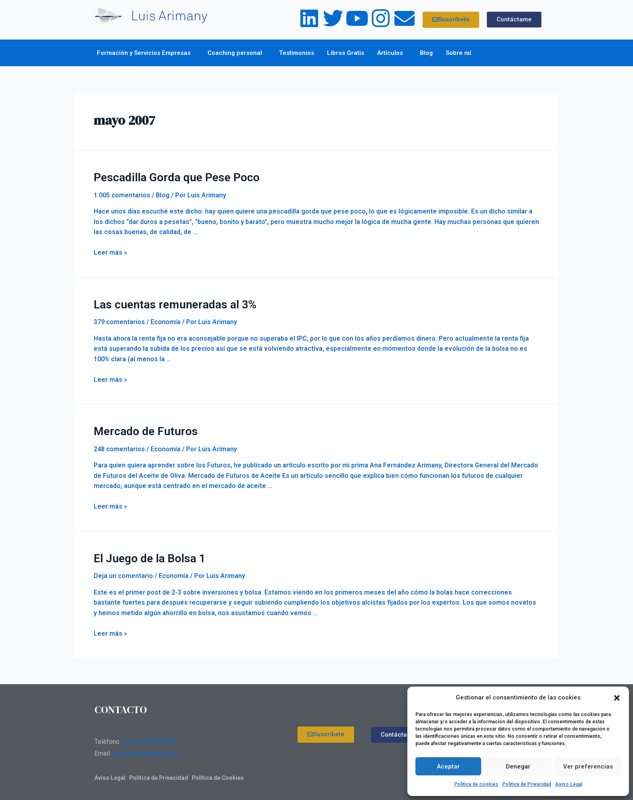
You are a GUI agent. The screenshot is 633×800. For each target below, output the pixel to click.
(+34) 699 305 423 (149, 737)
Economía (165, 320)
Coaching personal (237, 53)
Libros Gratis (345, 53)
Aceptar (448, 766)
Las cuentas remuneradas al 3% (168, 303)
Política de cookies (476, 784)
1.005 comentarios (122, 194)
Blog (426, 53)
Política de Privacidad (526, 784)
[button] (617, 698)
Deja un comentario (123, 572)
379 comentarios (119, 320)
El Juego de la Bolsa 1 (145, 555)
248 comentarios (119, 446)
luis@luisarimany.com (145, 749)
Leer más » (110, 251)
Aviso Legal (568, 784)
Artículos (392, 53)
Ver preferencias (588, 766)
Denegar (518, 766)
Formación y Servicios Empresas (146, 53)
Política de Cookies (218, 774)
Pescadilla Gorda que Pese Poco (170, 177)
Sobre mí (460, 53)
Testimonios (296, 53)
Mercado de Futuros (141, 429)
